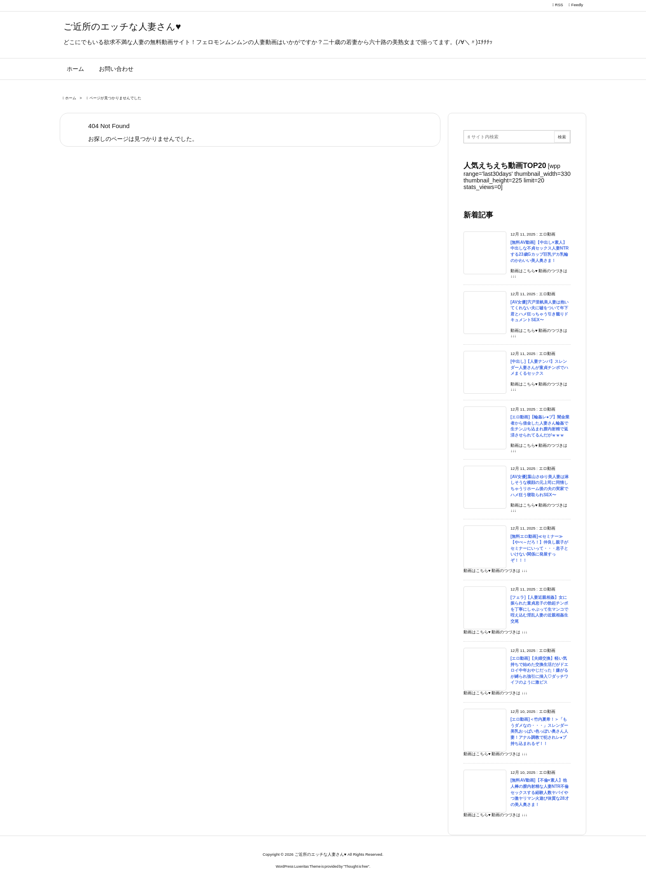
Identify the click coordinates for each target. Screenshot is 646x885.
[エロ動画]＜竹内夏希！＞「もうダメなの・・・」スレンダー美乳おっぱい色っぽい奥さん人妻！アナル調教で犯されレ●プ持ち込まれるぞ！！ (539, 731)
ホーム (70, 98)
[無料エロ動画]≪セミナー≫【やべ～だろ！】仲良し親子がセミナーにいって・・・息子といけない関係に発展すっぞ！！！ (539, 548)
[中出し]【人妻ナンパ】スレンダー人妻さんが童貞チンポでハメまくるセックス (539, 367)
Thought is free (356, 866)
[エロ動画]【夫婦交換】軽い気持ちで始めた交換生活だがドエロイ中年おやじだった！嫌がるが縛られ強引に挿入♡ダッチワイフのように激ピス (539, 670)
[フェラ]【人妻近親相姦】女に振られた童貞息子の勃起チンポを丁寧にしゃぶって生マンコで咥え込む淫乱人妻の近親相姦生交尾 (539, 609)
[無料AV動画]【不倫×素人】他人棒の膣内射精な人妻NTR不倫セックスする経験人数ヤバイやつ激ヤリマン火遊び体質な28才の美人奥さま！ (539, 792)
